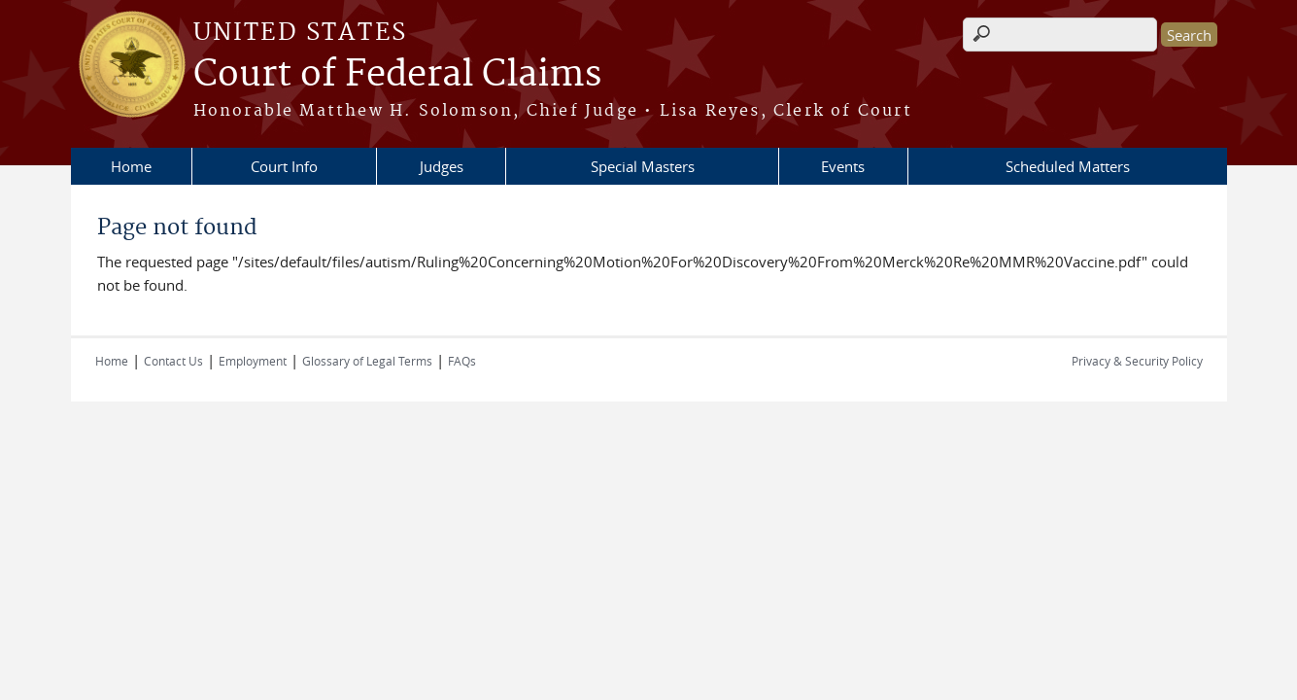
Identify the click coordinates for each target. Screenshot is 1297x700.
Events (843, 166)
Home (131, 166)
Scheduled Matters (1068, 166)
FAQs (462, 360)
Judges (441, 166)
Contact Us (173, 360)
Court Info (284, 166)
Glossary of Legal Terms (367, 360)
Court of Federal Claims (397, 74)
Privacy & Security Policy (1137, 360)
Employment (253, 360)
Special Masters (643, 166)
